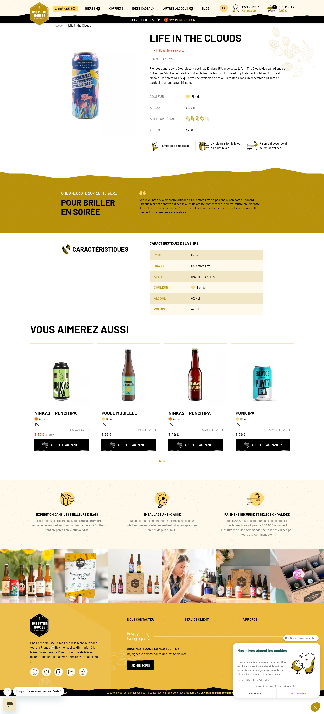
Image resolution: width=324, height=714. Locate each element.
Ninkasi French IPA (55, 413)
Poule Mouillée (119, 413)
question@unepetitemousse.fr (147, 628)
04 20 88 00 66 (136, 640)
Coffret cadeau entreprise (202, 642)
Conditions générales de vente (262, 642)
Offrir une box (65, 8)
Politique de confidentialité (260, 635)
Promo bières (193, 635)
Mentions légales (254, 628)
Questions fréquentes (199, 628)
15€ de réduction (182, 19)
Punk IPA (245, 413)
